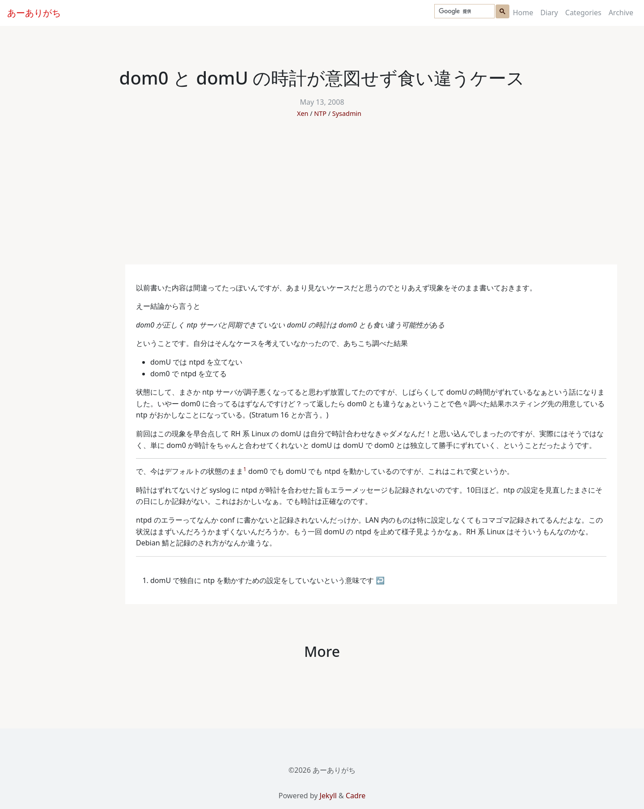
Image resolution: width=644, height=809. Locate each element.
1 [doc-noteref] (244, 469)
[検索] (463, 11)
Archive (621, 12)
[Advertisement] (322, 197)
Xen (302, 113)
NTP (320, 113)
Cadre (355, 795)
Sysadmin (346, 113)
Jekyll (328, 795)
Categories (583, 12)
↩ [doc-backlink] (380, 580)
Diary (549, 12)
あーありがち (34, 13)
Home (523, 12)
